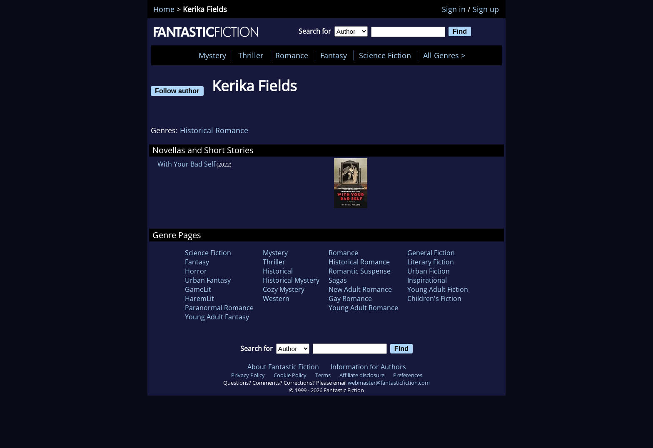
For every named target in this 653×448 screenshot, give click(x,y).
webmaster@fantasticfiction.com (389, 382)
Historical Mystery (291, 280)
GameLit (198, 289)
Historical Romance (214, 130)
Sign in (454, 9)
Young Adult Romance (363, 307)
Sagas (338, 280)
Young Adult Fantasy (217, 316)
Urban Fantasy (208, 280)
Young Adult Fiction (437, 289)
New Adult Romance (360, 289)
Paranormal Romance (219, 307)
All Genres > (446, 55)
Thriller (250, 55)
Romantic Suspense (360, 271)
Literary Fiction (430, 261)
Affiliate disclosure (361, 375)
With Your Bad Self (186, 164)
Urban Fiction (428, 271)
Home (163, 9)
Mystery (212, 55)
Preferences (407, 375)
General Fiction (431, 252)
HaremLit (199, 298)
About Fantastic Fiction (283, 366)
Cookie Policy (290, 375)
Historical (278, 271)
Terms (323, 375)
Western (276, 298)
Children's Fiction (434, 298)
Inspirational (427, 280)
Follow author (177, 91)
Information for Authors (368, 366)
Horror (196, 271)
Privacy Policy (248, 375)
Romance (291, 55)
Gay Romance (350, 298)
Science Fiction (385, 55)
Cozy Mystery (283, 289)
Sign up (486, 9)
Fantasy (333, 55)
